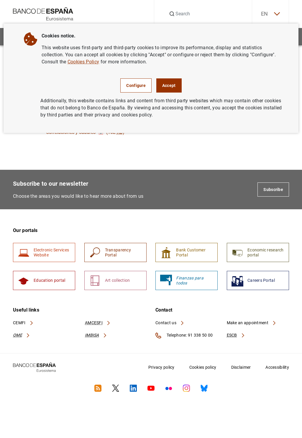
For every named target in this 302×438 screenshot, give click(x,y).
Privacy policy (161, 367)
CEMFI (23, 322)
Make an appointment (252, 322)
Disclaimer (241, 367)
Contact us (169, 322)
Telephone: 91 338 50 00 (184, 335)
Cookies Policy (83, 62)
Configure (136, 85)
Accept (169, 85)
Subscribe (273, 189)
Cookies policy (202, 367)
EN (270, 14)
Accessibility (277, 367)
